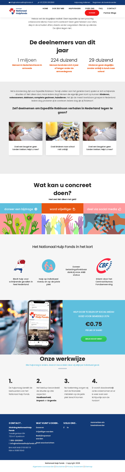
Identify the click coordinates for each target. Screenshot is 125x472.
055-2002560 (16, 440)
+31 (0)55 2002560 (46, 2)
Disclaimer (60, 466)
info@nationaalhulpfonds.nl (21, 2)
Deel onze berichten (45, 443)
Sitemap (88, 466)
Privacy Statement (75, 466)
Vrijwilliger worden (44, 431)
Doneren (40, 427)
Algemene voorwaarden (43, 466)
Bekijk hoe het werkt (93, 339)
